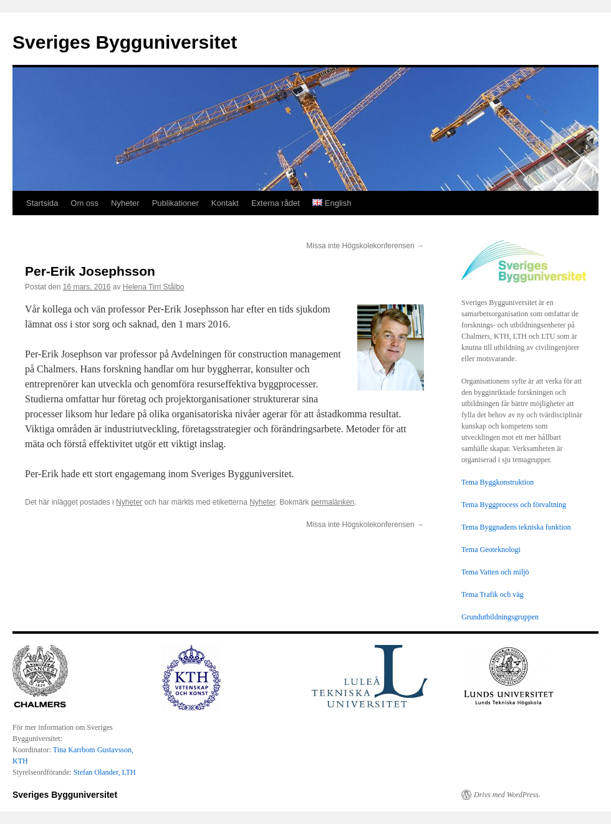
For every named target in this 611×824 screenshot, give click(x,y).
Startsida (42, 203)
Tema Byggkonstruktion (497, 482)
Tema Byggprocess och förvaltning (513, 504)
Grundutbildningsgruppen (500, 617)
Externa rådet (275, 203)
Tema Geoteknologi (491, 549)
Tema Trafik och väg (492, 594)
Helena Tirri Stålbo (154, 287)
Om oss (84, 203)
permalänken (332, 502)
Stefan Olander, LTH (105, 772)
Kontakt (225, 203)
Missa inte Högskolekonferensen (365, 245)
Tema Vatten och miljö (495, 572)
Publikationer (175, 203)
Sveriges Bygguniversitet (124, 42)
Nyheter (125, 203)
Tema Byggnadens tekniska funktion (515, 527)
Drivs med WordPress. (507, 794)
